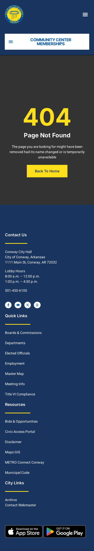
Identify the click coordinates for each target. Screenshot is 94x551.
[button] (85, 14)
